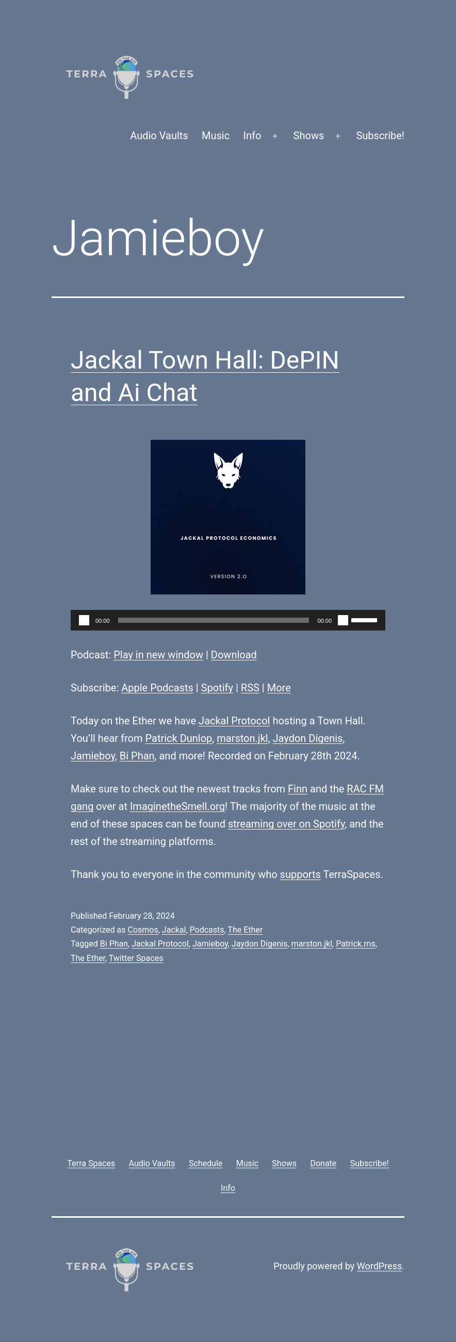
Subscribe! (380, 135)
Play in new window (158, 655)
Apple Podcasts (157, 688)
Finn (297, 789)
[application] (228, 620)
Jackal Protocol (234, 721)
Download (234, 655)
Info (252, 135)
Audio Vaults (159, 135)
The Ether (245, 930)
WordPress (379, 1266)
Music (216, 135)
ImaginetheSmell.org (177, 806)
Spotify (217, 688)
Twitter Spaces (136, 958)
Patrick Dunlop (179, 738)
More (279, 688)
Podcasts (207, 930)
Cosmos (142, 930)
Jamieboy (93, 756)
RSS (250, 688)
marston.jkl (242, 738)
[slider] (214, 620)
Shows (309, 135)
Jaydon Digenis (308, 738)
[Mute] (343, 620)
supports (300, 874)
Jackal (174, 930)
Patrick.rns (355, 944)
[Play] (84, 620)
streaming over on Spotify (286, 824)
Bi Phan (137, 756)
